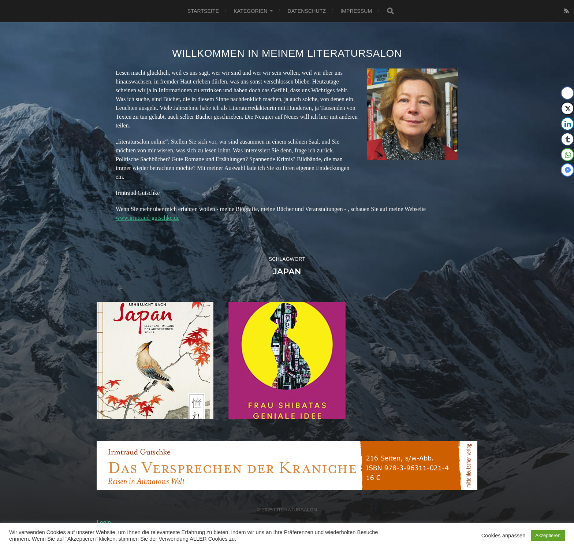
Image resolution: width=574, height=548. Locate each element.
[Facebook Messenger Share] (567, 170)
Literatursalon (295, 509)
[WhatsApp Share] (567, 154)
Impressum (356, 11)
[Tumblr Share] (567, 139)
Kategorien (250, 11)
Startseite (203, 11)
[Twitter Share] (567, 108)
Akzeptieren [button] (547, 535)
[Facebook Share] (567, 93)
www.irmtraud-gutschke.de (147, 218)
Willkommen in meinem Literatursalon (287, 53)
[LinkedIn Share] (567, 123)
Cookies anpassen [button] (503, 535)
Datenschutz (306, 11)
